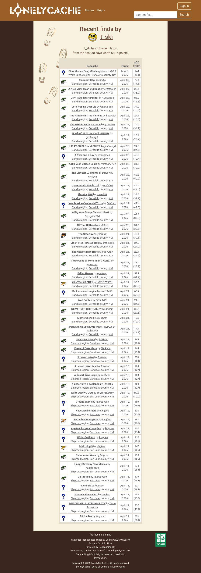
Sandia (76, 83)
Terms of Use (97, 566)
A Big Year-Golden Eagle (83, 163)
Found (125, 65)
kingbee (104, 410)
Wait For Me (85, 299)
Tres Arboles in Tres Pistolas (85, 115)
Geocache (92, 65)
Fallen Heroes (85, 273)
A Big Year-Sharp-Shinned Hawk (90, 212)
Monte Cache (85, 317)
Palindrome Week (86, 455)
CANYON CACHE (82, 282)
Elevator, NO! (85, 194)
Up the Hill (84, 476)
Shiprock (76, 343)
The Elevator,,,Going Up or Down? (91, 172)
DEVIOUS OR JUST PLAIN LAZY (87, 503)
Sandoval (94, 92)
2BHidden (101, 317)
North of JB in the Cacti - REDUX (90, 133)
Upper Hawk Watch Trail (85, 185)
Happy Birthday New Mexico (91, 463)
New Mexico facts (86, 410)
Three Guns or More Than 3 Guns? (90, 260)
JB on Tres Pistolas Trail (85, 242)
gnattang (102, 273)
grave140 (110, 124)
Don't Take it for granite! (84, 97)
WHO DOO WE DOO (82, 392)
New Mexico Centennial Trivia (85, 203)
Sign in (184, 6)
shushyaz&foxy (105, 392)
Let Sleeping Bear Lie (84, 106)
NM (114, 74)
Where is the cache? (86, 494)
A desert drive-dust (86, 366)
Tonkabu (103, 339)
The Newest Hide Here (85, 251)
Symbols (86, 485)
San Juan (95, 396)
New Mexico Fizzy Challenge (85, 71)
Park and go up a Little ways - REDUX (90, 326)
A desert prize (86, 357)
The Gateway (85, 233)
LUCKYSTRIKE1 (104, 282)
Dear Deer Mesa (85, 339)
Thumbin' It (85, 79)
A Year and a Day (84, 154)
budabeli (111, 115)
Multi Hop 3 (86, 446)
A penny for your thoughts (86, 428)
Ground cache (84, 401)
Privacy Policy (117, 566)
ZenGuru (111, 203)
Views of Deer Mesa (85, 348)
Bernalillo (94, 83)
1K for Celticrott (86, 437)
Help (100, 10)
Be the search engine (84, 291)
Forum (89, 10)
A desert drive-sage (85, 374)
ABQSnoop (108, 97)
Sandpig (92, 176)
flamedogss (102, 401)
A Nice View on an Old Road (84, 88)
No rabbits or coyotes (86, 419)
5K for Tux (86, 516)
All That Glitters (86, 224)
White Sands (75, 74)
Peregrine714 (108, 163)
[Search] (155, 14)
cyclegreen (110, 88)
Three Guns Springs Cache (85, 124)
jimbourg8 (92, 137)
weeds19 (111, 71)
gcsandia (101, 79)
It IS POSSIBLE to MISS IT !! (85, 146)
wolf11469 (106, 291)
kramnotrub (106, 106)
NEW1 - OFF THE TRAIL (84, 308)
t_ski (100, 36)
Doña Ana (97, 74)
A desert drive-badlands (85, 383)
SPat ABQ (101, 299)
